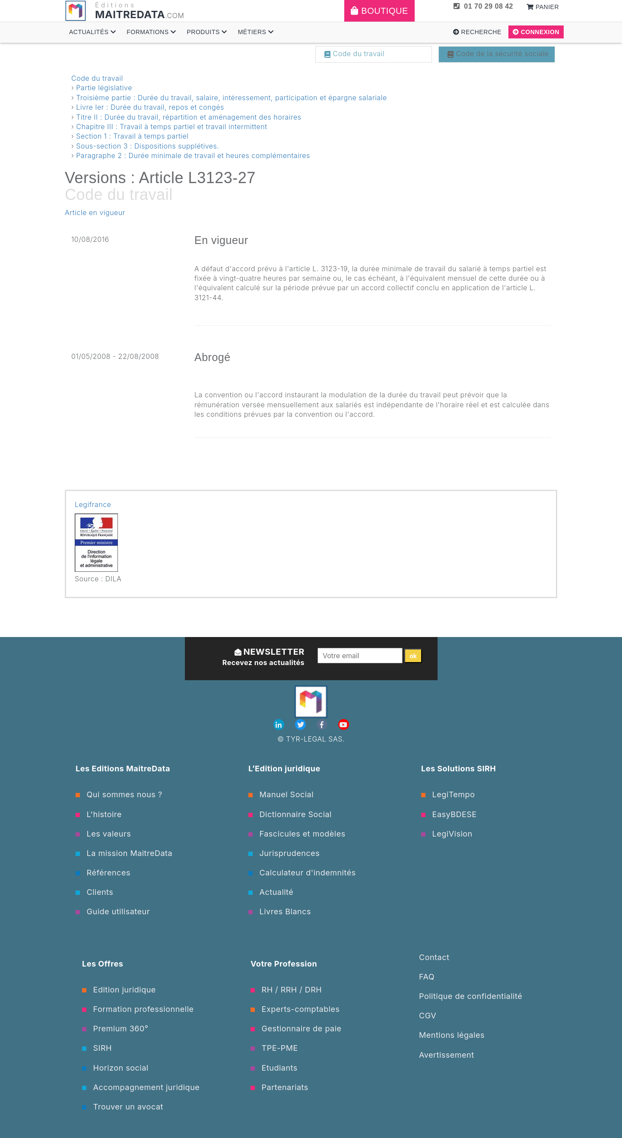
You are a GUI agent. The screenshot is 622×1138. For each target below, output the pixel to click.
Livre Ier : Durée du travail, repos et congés (150, 107)
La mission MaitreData (124, 853)
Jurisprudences (284, 853)
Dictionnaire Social (290, 814)
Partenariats (279, 1087)
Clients (94, 892)
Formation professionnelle (138, 1009)
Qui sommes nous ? (119, 794)
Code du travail (354, 53)
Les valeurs (103, 833)
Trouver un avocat (122, 1106)
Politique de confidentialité (470, 996)
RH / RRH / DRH (286, 989)
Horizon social (115, 1067)
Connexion (536, 32)
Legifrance (93, 504)
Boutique (379, 11)
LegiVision (447, 833)
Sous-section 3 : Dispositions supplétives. (147, 146)
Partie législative (104, 87)
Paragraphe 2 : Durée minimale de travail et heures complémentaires (193, 155)
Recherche (477, 32)
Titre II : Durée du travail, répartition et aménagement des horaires (188, 117)
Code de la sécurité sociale (498, 53)
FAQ (427, 976)
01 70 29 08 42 (483, 6)
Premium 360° (115, 1028)
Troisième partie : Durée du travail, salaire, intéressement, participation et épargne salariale (231, 97)
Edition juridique (119, 989)
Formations (151, 32)
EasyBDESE (449, 814)
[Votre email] (360, 655)
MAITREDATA (130, 14)
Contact (434, 957)
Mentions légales (452, 1035)
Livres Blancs (279, 911)
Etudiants (274, 1067)
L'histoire (99, 814)
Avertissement (446, 1054)
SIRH (97, 1047)
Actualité (270, 892)
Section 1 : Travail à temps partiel (132, 136)
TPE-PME (274, 1047)
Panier (543, 6)
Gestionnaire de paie (296, 1028)
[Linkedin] (279, 724)
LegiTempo (448, 794)
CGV (427, 1015)
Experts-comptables (295, 1009)
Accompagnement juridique (141, 1087)
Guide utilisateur (113, 911)
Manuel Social (281, 794)
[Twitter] (301, 724)
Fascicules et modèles (297, 833)
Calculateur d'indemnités (302, 872)
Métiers (256, 32)
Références (103, 872)
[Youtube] (343, 724)
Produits (207, 32)
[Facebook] (323, 724)
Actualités (92, 32)
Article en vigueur (95, 212)
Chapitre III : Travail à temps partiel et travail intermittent (171, 126)
